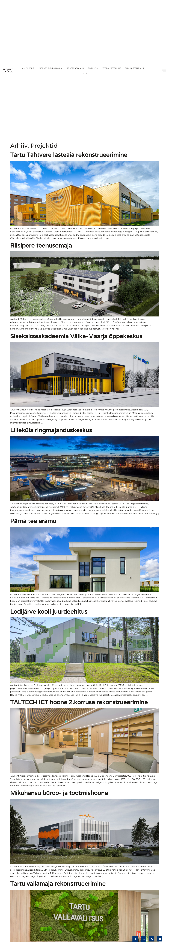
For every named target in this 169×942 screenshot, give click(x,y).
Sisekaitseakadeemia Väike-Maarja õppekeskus (76, 336)
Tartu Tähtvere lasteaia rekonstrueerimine (68, 154)
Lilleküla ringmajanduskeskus (51, 430)
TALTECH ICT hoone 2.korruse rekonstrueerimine (79, 702)
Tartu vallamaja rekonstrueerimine (58, 883)
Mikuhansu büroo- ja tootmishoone (59, 793)
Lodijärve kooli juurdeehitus (48, 611)
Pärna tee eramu (33, 521)
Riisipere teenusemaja (41, 245)
